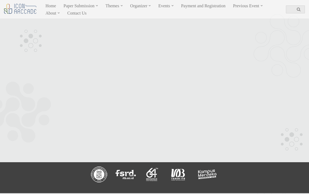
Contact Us (77, 13)
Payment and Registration (203, 6)
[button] (97, 6)
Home (50, 6)
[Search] (289, 9)
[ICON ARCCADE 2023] (20, 9)
